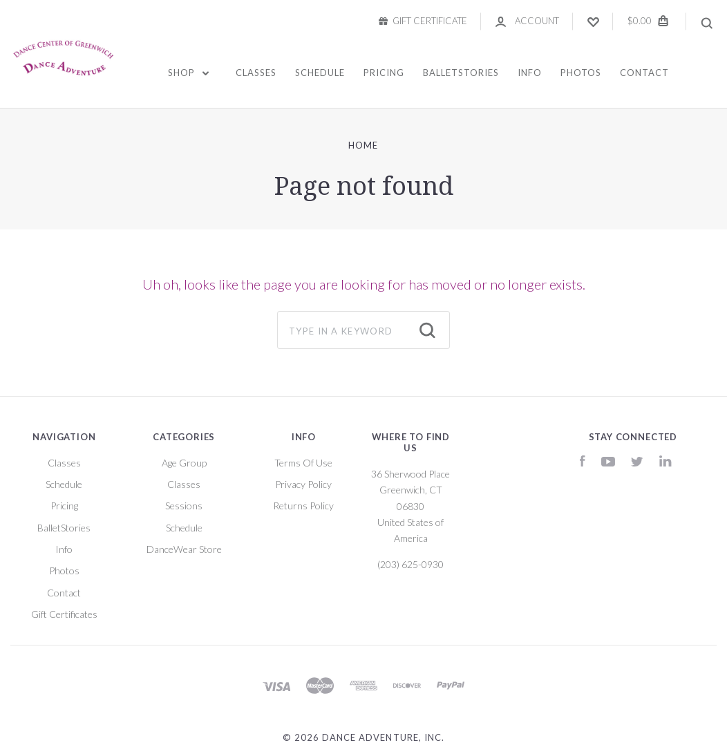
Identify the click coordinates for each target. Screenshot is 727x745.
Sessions (183, 505)
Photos (580, 72)
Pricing (384, 72)
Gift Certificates (64, 614)
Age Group (184, 463)
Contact (644, 72)
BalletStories (461, 72)
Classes (256, 72)
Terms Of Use (303, 463)
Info (530, 72)
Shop (188, 72)
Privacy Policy (303, 484)
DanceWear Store (184, 549)
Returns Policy (303, 505)
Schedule (320, 72)
